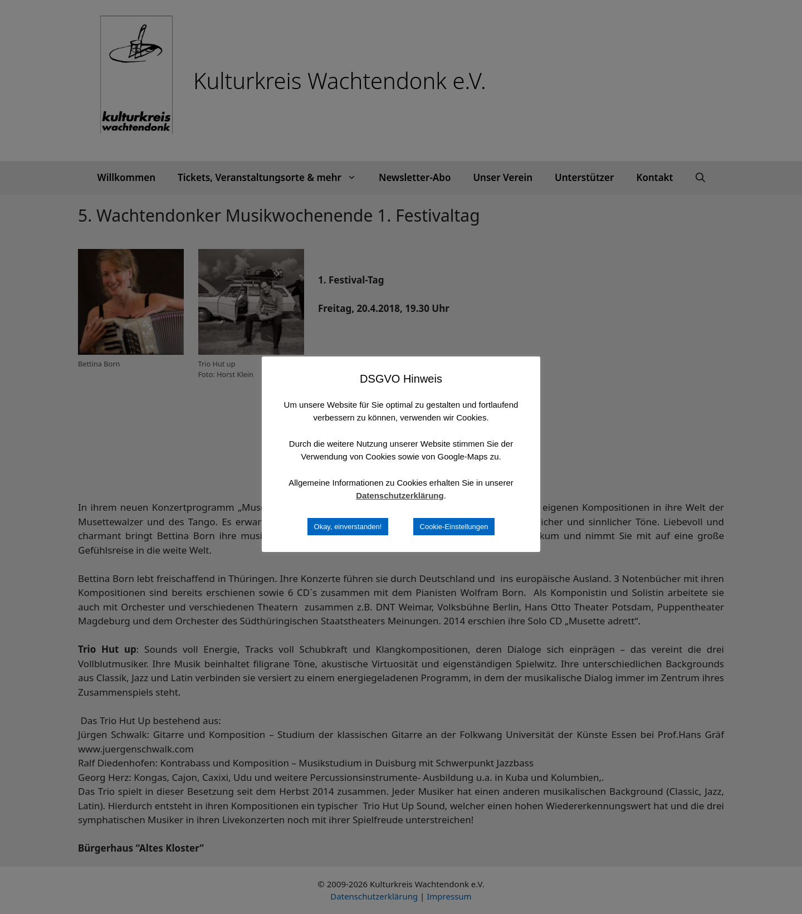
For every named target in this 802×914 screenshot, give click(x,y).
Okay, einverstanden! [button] (348, 526)
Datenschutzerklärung (400, 495)
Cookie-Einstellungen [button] (454, 526)
